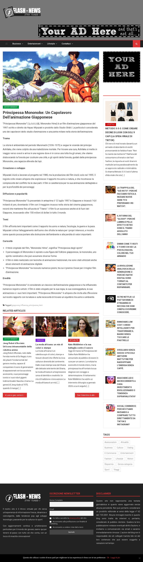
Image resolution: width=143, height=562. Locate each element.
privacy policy (74, 518)
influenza (24, 305)
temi (41, 305)
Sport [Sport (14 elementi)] (107, 470)
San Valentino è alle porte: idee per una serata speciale (88, 395)
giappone (16, 305)
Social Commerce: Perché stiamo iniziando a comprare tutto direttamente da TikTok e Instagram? (126, 415)
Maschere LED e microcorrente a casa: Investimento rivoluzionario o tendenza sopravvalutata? (126, 387)
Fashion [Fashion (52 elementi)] (108, 459)
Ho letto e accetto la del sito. (68, 518)
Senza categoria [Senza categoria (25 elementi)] (125, 464)
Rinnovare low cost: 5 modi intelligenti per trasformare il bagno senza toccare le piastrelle (125, 331)
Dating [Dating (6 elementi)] (130, 448)
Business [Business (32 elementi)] (109, 448)
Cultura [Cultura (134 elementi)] (120, 448)
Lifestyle (51, 44)
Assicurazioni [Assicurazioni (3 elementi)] (111, 442)
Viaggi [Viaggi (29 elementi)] (116, 470)
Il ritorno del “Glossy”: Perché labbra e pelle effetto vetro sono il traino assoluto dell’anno (126, 225)
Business (16, 44)
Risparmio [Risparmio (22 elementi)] (109, 464)
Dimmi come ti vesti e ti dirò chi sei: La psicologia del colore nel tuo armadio (127, 250)
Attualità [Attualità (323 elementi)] (124, 442)
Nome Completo (56, 500)
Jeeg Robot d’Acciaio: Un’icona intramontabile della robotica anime (17, 346)
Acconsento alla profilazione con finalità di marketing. (68, 523)
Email (52, 509)
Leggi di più (115, 558)
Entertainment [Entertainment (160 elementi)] (127, 453)
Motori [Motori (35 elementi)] (130, 459)
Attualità (74, 340)
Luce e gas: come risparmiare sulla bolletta (16, 395)
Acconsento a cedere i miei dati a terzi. (67, 527)
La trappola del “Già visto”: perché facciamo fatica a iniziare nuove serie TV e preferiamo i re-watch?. (127, 197)
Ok (108, 558)
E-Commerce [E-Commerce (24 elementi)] (110, 453)
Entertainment (34, 44)
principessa (33, 305)
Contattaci (66, 44)
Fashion (40, 340)
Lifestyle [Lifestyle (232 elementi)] (119, 459)
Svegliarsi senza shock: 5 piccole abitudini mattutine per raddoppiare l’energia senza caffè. (126, 359)
